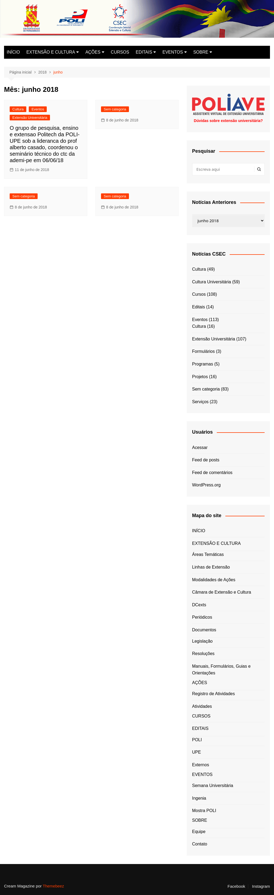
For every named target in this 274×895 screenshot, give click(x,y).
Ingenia (199, 798)
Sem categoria (115, 109)
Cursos (199, 294)
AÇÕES (92, 52)
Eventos (37, 109)
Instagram (261, 886)
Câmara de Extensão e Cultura (221, 592)
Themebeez (53, 886)
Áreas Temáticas (208, 554)
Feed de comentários (212, 472)
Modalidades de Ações (213, 579)
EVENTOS (173, 52)
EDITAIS (144, 52)
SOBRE (200, 52)
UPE (196, 752)
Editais (198, 307)
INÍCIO (13, 52)
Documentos (204, 630)
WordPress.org (206, 485)
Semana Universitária (212, 785)
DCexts (199, 605)
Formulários (203, 351)
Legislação (202, 641)
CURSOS (120, 52)
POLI (197, 739)
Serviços (200, 401)
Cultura (18, 109)
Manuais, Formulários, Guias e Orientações (221, 669)
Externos (200, 764)
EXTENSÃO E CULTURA (50, 52)
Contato (199, 844)
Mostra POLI (204, 810)
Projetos (200, 376)
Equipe (199, 831)
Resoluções (203, 653)
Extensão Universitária (29, 118)
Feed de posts (205, 460)
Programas (202, 364)
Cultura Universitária (211, 282)
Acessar (200, 447)
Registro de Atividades (213, 693)
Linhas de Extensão (211, 567)
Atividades (202, 706)
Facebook (236, 886)
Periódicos (202, 617)
